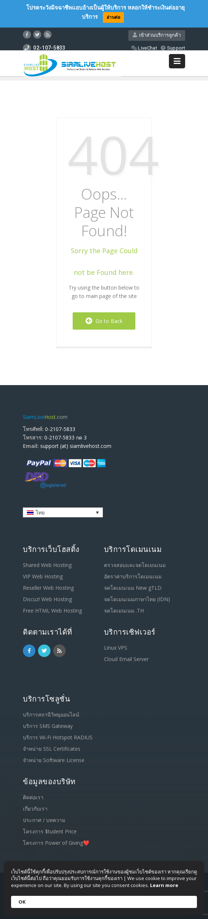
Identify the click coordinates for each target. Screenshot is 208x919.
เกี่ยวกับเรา (35, 808)
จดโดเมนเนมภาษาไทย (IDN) (137, 599)
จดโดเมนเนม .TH (124, 610)
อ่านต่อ (113, 17)
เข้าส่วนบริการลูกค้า (157, 35)
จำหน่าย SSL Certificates (51, 748)
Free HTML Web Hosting (52, 610)
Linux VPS (115, 647)
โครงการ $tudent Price (50, 831)
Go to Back (104, 320)
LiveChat (144, 48)
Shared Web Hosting (47, 564)
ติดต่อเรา (33, 797)
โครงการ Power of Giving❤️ (56, 842)
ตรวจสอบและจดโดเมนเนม (135, 564)
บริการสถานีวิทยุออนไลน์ (51, 714)
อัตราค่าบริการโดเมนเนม (133, 576)
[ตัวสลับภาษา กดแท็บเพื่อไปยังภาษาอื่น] (63, 512)
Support (172, 48)
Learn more (164, 885)
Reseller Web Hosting (48, 587)
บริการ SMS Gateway (48, 725)
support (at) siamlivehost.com (75, 445)
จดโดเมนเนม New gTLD (133, 587)
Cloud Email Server (126, 659)
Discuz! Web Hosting (47, 599)
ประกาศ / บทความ (44, 819)
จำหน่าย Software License (53, 760)
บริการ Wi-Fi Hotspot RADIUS (58, 737)
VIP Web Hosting (43, 576)
